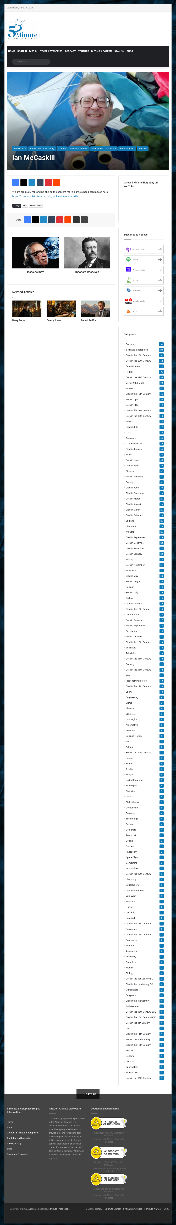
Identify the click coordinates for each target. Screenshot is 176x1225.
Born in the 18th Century (138, 415)
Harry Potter (19, 320)
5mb (25, 205)
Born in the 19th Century (138, 377)
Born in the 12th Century (138, 873)
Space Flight (132, 857)
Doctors (130, 1061)
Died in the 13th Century (138, 923)
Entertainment (127, 148)
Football (130, 945)
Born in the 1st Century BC (139, 978)
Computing (131, 862)
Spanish (119, 51)
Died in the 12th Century (138, 1044)
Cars (128, 796)
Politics (130, 371)
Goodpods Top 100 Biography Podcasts (109, 1134)
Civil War (130, 791)
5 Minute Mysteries (132, 1209)
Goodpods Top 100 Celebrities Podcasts (109, 1190)
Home (11, 51)
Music (129, 454)
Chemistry (131, 879)
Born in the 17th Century (138, 752)
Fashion (130, 824)
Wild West (131, 895)
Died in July (132, 427)
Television (131, 653)
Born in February (134, 476)
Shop (130, 51)
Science (142, 148)
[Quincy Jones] (61, 309)
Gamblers (131, 962)
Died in (33, 51)
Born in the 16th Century (138, 669)
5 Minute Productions (59, 1209)
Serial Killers (132, 884)
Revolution (131, 631)
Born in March (133, 498)
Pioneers (130, 763)
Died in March (133, 509)
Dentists (130, 1055)
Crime (129, 702)
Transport (131, 835)
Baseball (130, 918)
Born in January (134, 553)
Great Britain (132, 614)
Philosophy (131, 851)
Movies (129, 388)
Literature (131, 526)
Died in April (132, 465)
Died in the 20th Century (138, 355)
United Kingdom (134, 780)
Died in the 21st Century (104, 148)
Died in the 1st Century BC (139, 984)
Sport (128, 691)
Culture (61, 148)
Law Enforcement (135, 890)
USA (128, 432)
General (130, 912)
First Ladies (132, 868)
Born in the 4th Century (138, 1022)
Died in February (134, 515)
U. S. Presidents (134, 443)
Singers (130, 471)
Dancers (130, 846)
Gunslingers (132, 989)
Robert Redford (89, 320)
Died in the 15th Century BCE (141, 1017)
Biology (130, 973)
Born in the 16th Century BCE (141, 1011)
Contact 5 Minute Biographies (22, 1132)
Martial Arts (132, 1072)
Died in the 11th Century (138, 1033)
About (10, 1127)
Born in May (132, 404)
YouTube (83, 51)
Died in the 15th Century (138, 934)
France (129, 758)
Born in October (134, 620)
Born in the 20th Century (42, 148)
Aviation (130, 769)
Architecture (132, 1006)
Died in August (133, 504)
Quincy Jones (54, 320)
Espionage (131, 929)
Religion (130, 774)
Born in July (20, 148)
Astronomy (131, 951)
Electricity (131, 956)
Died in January (134, 449)
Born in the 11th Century (138, 1078)
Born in (22, 51)
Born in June (132, 460)
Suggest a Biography (18, 1154)
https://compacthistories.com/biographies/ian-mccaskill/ (45, 196)
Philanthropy (132, 802)
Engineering (132, 697)
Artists (129, 747)
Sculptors (131, 995)
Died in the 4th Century (137, 1000)
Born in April (132, 399)
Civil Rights (131, 719)
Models (130, 967)
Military (130, 559)
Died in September (135, 537)
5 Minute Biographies (137, 349)
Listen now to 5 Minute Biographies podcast (108, 1140)
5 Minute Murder (112, 1209)
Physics (130, 708)
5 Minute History (94, 1209)
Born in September (135, 625)
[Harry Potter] (27, 309)
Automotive (132, 724)
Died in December (79, 148)
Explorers (131, 713)
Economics (131, 940)
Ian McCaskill (36, 205)
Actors (129, 421)
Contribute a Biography (19, 1138)
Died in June (132, 487)
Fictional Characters (136, 680)
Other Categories (51, 51)
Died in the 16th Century (138, 642)
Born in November (135, 564)
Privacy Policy (14, 1143)
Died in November (135, 548)
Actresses (131, 438)
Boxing (129, 840)
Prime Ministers (134, 636)
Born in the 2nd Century (138, 1039)
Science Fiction (134, 735)
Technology (132, 818)
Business (130, 813)
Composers (132, 807)
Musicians (131, 570)
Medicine (130, 901)
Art (127, 741)
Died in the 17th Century (138, 686)
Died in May (132, 575)
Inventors (130, 730)
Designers (131, 829)
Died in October (134, 603)
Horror (129, 907)
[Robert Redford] (95, 309)
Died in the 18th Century (138, 609)
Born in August (133, 581)
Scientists (131, 647)
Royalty (129, 482)
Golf (128, 1028)
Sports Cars (132, 1067)
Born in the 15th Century (138, 658)
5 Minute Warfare (152, 1209)
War (128, 675)
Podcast (70, 51)
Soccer (129, 1050)
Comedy (130, 664)
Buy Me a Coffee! (101, 51)
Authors (130, 531)
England (130, 520)
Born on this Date (135, 382)
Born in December (135, 542)
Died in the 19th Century (138, 393)
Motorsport (132, 785)
